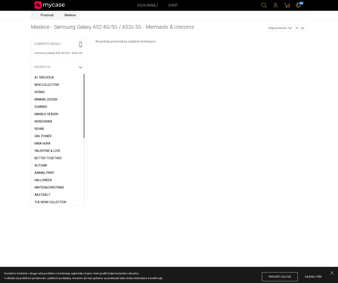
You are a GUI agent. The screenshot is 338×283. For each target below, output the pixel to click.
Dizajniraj (147, 5)
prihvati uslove (280, 276)
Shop (173, 5)
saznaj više (313, 276)
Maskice (70, 15)
